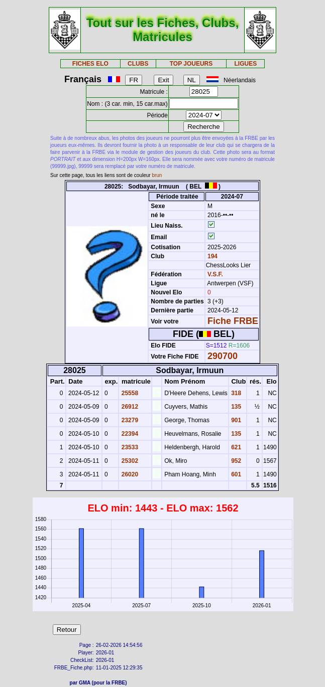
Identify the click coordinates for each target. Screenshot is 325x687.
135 (235, 406)
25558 (129, 393)
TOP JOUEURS (191, 63)
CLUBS (138, 63)
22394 (129, 433)
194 (212, 256)
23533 (129, 447)
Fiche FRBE (232, 321)
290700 (222, 356)
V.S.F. (215, 274)
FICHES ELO (90, 63)
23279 (129, 420)
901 (235, 420)
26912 (129, 406)
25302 (129, 460)
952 (235, 460)
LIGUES (246, 63)
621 (235, 447)
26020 (129, 474)
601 (235, 474)
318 (235, 393)
